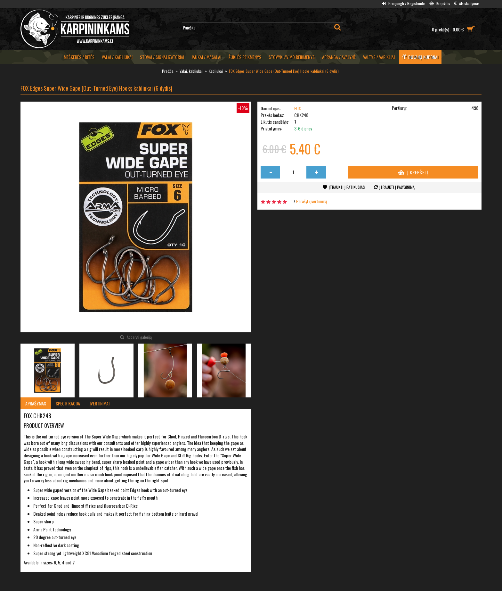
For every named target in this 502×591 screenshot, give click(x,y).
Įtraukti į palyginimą (397, 187)
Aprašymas (35, 403)
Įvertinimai (99, 403)
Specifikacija (68, 403)
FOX (297, 108)
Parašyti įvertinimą (311, 201)
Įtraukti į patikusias (347, 187)
